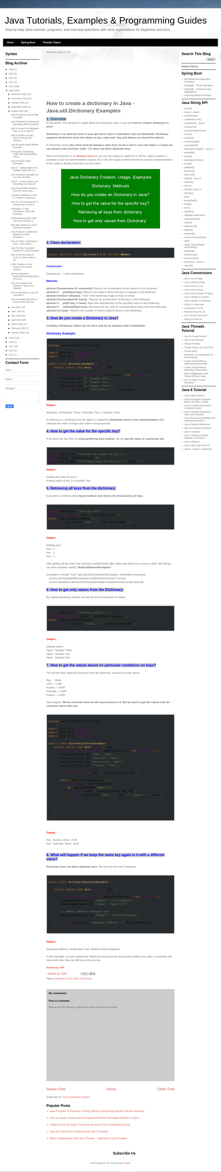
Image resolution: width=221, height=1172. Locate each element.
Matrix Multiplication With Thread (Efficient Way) (196, 374)
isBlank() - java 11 (193, 189)
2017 (11, 346)
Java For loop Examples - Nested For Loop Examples (25, 249)
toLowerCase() (191, 258)
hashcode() (189, 174)
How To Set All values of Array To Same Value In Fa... (23, 257)
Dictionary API (55, 967)
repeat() (188, 222)
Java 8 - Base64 (192, 432)
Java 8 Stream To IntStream (197, 300)
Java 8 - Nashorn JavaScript (198, 449)
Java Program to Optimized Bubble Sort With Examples (24, 234)
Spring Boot (28, 42)
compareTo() (190, 127)
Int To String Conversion (195, 315)
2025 (11, 73)
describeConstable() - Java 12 (198, 149)
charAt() (188, 108)
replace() (188, 230)
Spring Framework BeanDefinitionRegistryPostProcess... (25, 276)
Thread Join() (190, 351)
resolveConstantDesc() (195, 237)
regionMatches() (192, 219)
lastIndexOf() (190, 200)
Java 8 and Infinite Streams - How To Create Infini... (24, 189)
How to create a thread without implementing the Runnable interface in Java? (94, 1117)
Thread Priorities (192, 344)
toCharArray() (190, 254)
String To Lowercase (194, 304)
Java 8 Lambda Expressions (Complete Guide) (198, 406)
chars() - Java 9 (191, 112)
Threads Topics (52, 42)
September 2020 (19, 107)
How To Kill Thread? (194, 340)
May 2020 (16, 316)
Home (10, 42)
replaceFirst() (190, 226)
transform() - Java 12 (194, 262)
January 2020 (18, 332)
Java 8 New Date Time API (197, 445)
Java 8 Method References (197, 424)
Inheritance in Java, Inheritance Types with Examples (23, 211)
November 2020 (19, 98)
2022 (11, 82)
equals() (188, 156)
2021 (11, 86)
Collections (59, 978)
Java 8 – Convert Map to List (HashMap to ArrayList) (24, 182)
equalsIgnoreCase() (193, 160)
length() (188, 204)
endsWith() (189, 152)
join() (186, 197)
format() (188, 163)
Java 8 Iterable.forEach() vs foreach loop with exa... (24, 300)
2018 (11, 342)
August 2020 (17, 111)
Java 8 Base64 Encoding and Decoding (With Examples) (25, 122)
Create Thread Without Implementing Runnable (195, 362)
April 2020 (16, 320)
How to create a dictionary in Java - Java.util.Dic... (24, 242)
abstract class (85, 156)
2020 (11, 90)
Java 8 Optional (191, 441)
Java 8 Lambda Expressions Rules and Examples (198, 413)
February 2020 (18, 328)
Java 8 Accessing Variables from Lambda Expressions (199, 419)
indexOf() (188, 182)
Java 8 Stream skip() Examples (21, 162)
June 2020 (16, 311)
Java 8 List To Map (193, 278)
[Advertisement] (110, 76)
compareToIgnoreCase (195, 130)
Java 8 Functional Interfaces (197, 428)
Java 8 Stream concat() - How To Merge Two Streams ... (22, 138)
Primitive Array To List (194, 311)
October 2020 (18, 102)
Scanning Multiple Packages (198, 95)
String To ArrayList (193, 319)
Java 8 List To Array (193, 290)
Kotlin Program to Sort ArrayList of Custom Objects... (21, 267)
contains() (189, 138)
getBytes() (189, 167)
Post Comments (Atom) (76, 1097)
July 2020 (16, 307)
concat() (188, 134)
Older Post (166, 1089)
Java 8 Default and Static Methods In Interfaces (196, 436)
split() (187, 241)
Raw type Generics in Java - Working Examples (24, 226)
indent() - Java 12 (192, 178)
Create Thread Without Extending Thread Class (195, 368)
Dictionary (86, 978)
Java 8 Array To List (193, 286)
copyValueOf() (191, 145)
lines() (187, 208)
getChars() (189, 171)
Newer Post (55, 1089)
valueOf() (188, 265)
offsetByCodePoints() (194, 215)
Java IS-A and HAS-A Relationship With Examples (79, 1131)
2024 (11, 78)
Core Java (73, 978)
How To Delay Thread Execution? (194, 381)
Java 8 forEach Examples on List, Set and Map (24, 176)
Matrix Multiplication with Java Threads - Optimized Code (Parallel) (88, 1138)
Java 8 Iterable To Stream (196, 297)
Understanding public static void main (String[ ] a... (24, 219)
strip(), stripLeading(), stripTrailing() (194, 245)
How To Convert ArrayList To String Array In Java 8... (24, 203)
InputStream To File (193, 308)
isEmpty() (188, 193)
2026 (11, 69)
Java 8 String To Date (194, 282)
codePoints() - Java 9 (194, 123)
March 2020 (17, 324)
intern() (187, 185)
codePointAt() (190, 115)
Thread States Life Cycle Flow (198, 347)
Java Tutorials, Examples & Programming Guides (106, 20)
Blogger (126, 1163)
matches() (189, 211)
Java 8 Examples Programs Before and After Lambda (197, 400)
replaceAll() (189, 233)
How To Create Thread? (195, 336)
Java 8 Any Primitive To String (198, 293)
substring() (189, 251)
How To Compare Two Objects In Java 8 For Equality (22, 286)
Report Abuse (190, 66)
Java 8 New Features (194, 395)
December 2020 (19, 94)
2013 (11, 354)
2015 (11, 350)
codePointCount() (192, 119)
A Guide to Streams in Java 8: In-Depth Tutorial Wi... (24, 196)
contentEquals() (192, 141)
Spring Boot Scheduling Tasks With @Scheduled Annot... (24, 154)
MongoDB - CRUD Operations (198, 85)
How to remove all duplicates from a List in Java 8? (25, 129)
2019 (11, 338)
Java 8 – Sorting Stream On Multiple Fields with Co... (24, 169)
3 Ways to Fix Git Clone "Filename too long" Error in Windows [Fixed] (90, 1124)
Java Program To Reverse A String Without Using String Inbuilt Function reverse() (97, 1111)
